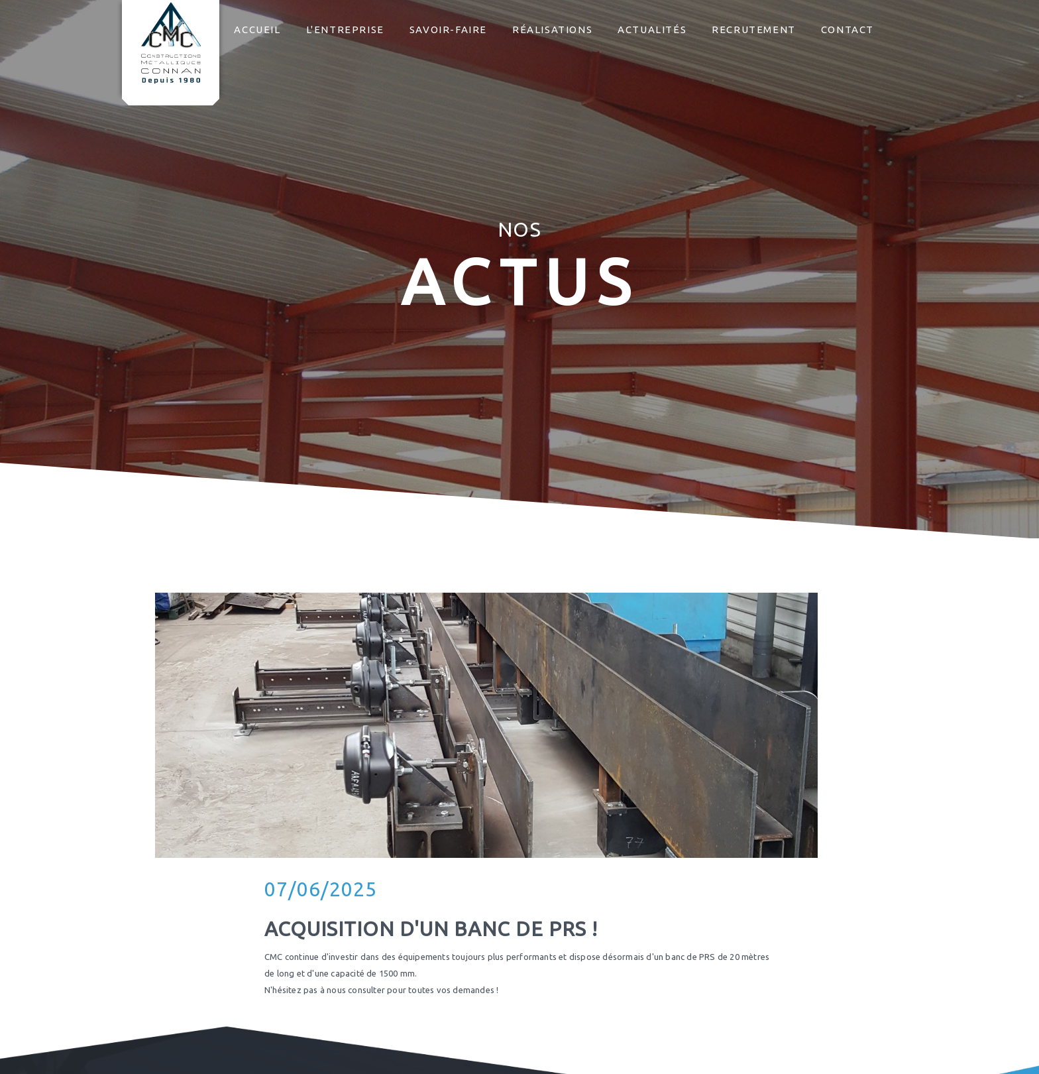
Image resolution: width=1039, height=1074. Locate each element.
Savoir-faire (448, 29)
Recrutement (754, 29)
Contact (847, 29)
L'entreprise (345, 29)
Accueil (257, 29)
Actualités (652, 29)
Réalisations (552, 29)
